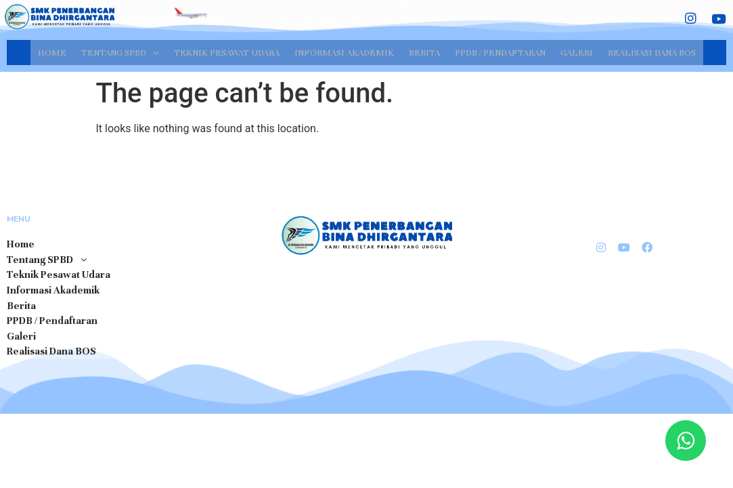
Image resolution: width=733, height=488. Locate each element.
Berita (424, 51)
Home (52, 51)
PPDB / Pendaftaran (500, 51)
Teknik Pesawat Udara (227, 51)
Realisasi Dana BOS (652, 51)
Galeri (576, 51)
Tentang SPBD (120, 51)
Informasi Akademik (344, 51)
